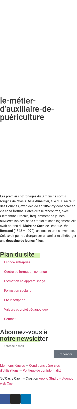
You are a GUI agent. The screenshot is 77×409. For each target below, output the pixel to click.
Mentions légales (12, 366)
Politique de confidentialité (42, 370)
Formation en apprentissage (24, 281)
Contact (10, 319)
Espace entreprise (17, 262)
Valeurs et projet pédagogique (26, 309)
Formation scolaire (17, 291)
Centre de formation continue (25, 272)
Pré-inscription (14, 300)
